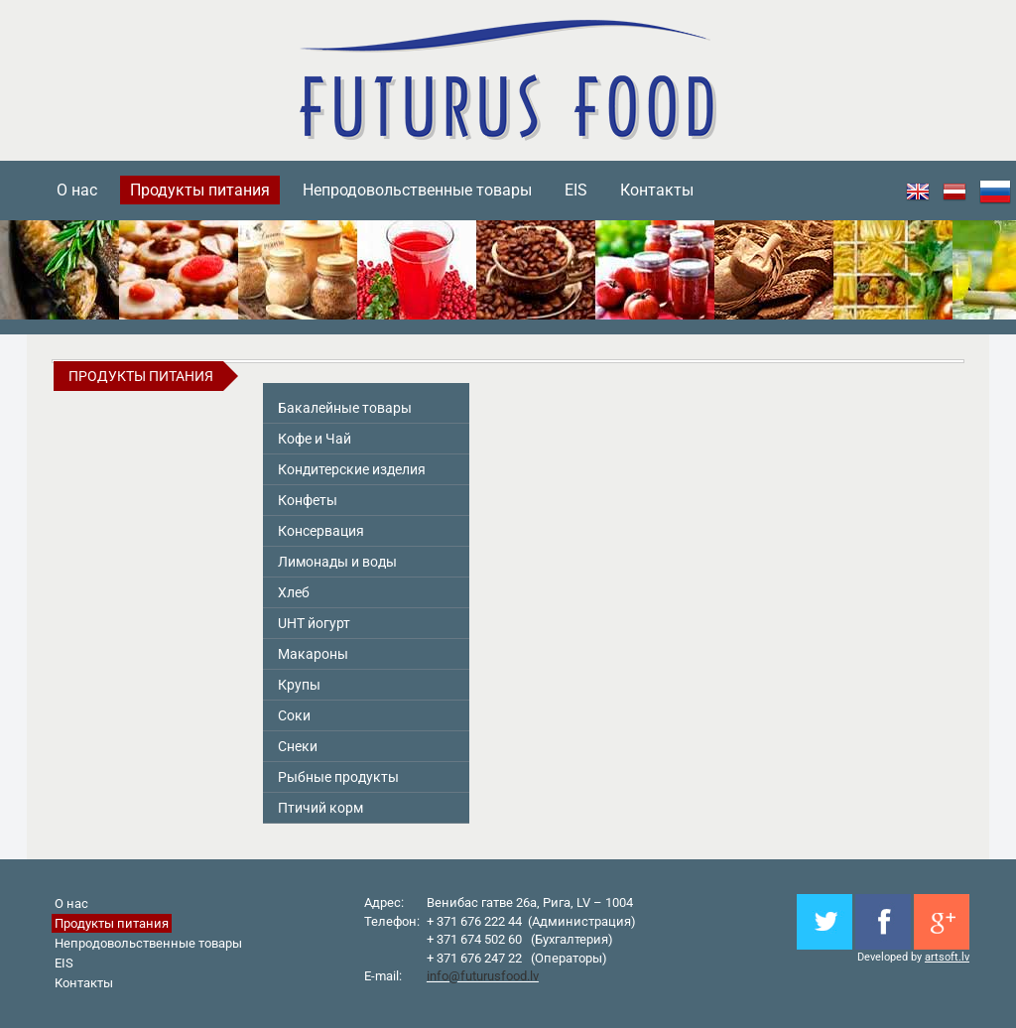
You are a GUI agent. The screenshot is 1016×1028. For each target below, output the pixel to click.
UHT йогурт (314, 623)
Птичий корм (320, 808)
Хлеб (294, 592)
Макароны (313, 654)
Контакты (657, 190)
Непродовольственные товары (417, 190)
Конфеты (307, 500)
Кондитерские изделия (352, 469)
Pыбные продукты (338, 777)
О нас (77, 190)
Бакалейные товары (345, 408)
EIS (576, 190)
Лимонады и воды (337, 562)
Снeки (298, 746)
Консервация (321, 531)
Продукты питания (200, 190)
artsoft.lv (947, 957)
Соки (294, 715)
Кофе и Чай (314, 439)
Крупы (299, 685)
